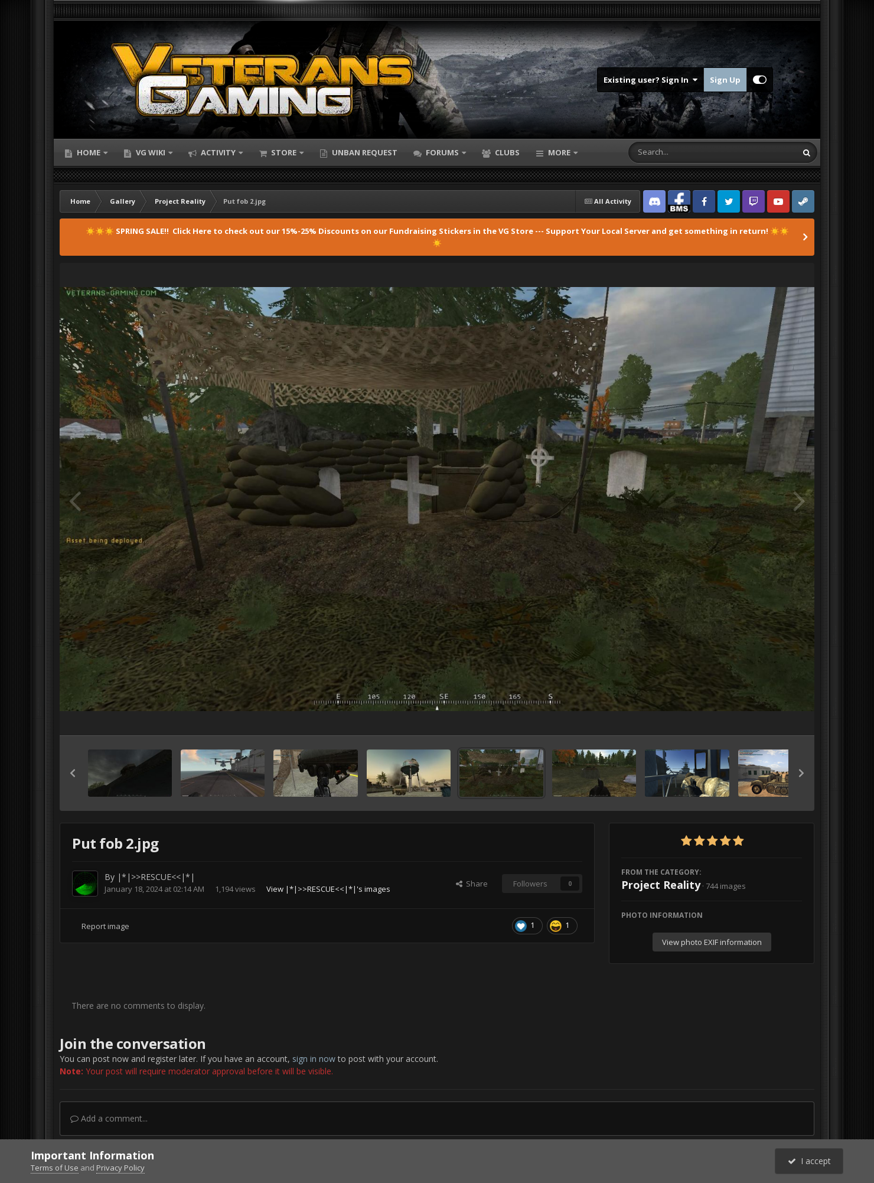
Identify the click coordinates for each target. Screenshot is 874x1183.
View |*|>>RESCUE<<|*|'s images (328, 889)
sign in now (313, 1058)
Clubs (506, 152)
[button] (73, 773)
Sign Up (725, 79)
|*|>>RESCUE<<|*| (156, 876)
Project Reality (660, 885)
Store (283, 152)
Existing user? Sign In (650, 80)
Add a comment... (109, 1118)
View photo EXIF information (712, 942)
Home (88, 152)
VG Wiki (150, 152)
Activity (218, 152)
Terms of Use (55, 1167)
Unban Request (363, 152)
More (559, 152)
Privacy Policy (120, 1167)
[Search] (681, 152)
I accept (809, 1160)
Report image (105, 926)
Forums (442, 152)
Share (472, 883)
